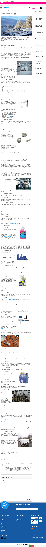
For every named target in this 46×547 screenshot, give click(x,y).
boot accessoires (39, 46)
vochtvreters (6, 376)
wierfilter (6, 87)
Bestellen (2, 519)
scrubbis (9, 319)
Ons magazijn (3, 527)
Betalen (2, 520)
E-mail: (4, 485)
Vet (17, 153)
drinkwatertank (4, 253)
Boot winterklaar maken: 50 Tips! (10, 11)
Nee (32, 545)
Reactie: (4, 490)
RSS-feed (2, 533)
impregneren (24, 358)
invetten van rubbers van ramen (10, 299)
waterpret (37, 70)
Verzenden (3, 522)
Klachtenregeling (4, 524)
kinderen (37, 66)
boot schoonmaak (39, 56)
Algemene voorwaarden (5, 529)
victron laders (25, 168)
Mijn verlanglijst (19, 522)
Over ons (2, 526)
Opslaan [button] (28, 499)
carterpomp (9, 116)
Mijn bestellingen (19, 519)
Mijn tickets (18, 520)
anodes (37, 44)
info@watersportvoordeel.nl (36, 540)
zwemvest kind (38, 73)
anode (37, 42)
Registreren (18, 518)
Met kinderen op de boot (39, 33)
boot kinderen (38, 51)
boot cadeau (38, 49)
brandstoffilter (12, 127)
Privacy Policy (3, 530)
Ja (29, 545)
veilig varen (38, 68)
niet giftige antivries (7, 236)
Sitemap (2, 531)
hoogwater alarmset (8, 421)
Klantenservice (4, 518)
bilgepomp (13, 223)
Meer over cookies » (37, 545)
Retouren (2, 523)
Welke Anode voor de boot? (39, 29)
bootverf (37, 63)
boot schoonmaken (39, 58)
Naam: (3, 480)
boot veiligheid (38, 61)
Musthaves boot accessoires (38, 22)
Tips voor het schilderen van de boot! (39, 15)
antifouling (3, 328)
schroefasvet (13, 160)
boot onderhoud (39, 54)
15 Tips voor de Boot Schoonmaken (39, 19)
